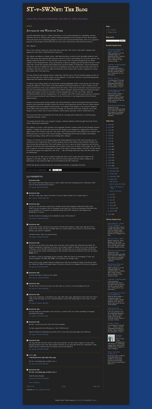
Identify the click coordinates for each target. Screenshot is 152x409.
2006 (110, 166)
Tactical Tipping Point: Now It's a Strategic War (116, 91)
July (111, 194)
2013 (110, 152)
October (112, 174)
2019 (110, 135)
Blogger (94, 400)
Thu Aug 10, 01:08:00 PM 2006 (38, 218)
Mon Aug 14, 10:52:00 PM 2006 (39, 278)
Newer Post (30, 386)
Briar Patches (113, 181)
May (111, 200)
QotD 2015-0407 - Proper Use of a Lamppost (116, 224)
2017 (109, 141)
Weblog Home (112, 32)
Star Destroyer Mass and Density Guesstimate (115, 50)
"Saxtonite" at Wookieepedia (116, 65)
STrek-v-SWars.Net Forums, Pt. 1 (114, 353)
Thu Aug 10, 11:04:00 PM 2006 (38, 237)
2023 (110, 127)
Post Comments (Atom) (42, 389)
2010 (110, 155)
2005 (110, 214)
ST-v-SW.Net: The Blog (57, 9)
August (112, 179)
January (112, 211)
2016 (110, 144)
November (113, 171)
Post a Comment (34, 382)
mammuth (79, 400)
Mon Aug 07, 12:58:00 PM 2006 (39, 198)
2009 (110, 157)
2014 (110, 149)
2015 (110, 146)
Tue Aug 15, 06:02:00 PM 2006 (38, 349)
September (113, 176)
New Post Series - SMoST (116, 238)
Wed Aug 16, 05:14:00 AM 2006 (39, 378)
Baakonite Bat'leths (119, 336)
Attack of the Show (115, 191)
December (113, 168)
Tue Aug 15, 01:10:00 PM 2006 (38, 316)
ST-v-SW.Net (112, 30)
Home (64, 386)
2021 (110, 133)
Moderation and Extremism (116, 105)
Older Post (96, 386)
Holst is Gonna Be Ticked (117, 184)
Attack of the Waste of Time (116, 187)
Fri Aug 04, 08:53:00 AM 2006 (38, 187)
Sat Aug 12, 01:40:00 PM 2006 (38, 267)
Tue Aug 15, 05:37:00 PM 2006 (38, 334)
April (111, 203)
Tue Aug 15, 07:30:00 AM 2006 (38, 288)
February (113, 208)
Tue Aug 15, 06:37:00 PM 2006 (38, 364)
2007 (110, 163)
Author (30, 355)
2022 (110, 130)
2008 (110, 160)
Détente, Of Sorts (113, 78)
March (112, 205)
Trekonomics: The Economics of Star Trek (115, 309)
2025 (110, 125)
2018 (110, 138)
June (111, 197)
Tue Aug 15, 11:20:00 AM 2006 (38, 303)
